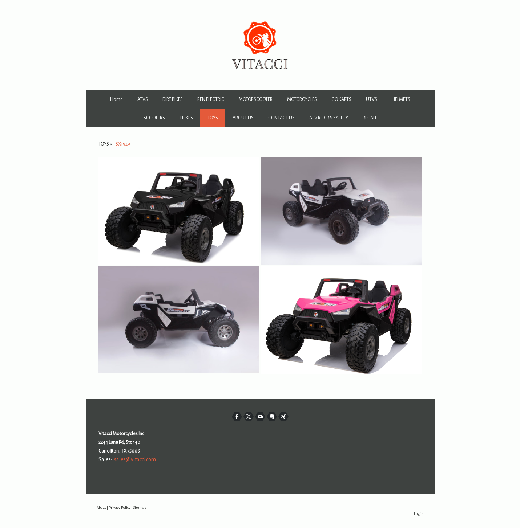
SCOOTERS (154, 117)
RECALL (370, 117)
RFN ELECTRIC (210, 99)
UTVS (371, 99)
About (101, 507)
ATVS (142, 99)
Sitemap (139, 507)
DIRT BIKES (172, 99)
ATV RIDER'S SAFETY (328, 117)
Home (116, 99)
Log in (419, 514)
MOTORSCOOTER (256, 99)
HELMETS (401, 99)
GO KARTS (341, 99)
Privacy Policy (119, 507)
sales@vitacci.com (135, 459)
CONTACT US (281, 117)
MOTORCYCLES (302, 99)
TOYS (212, 117)
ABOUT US (243, 117)
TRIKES (186, 117)
